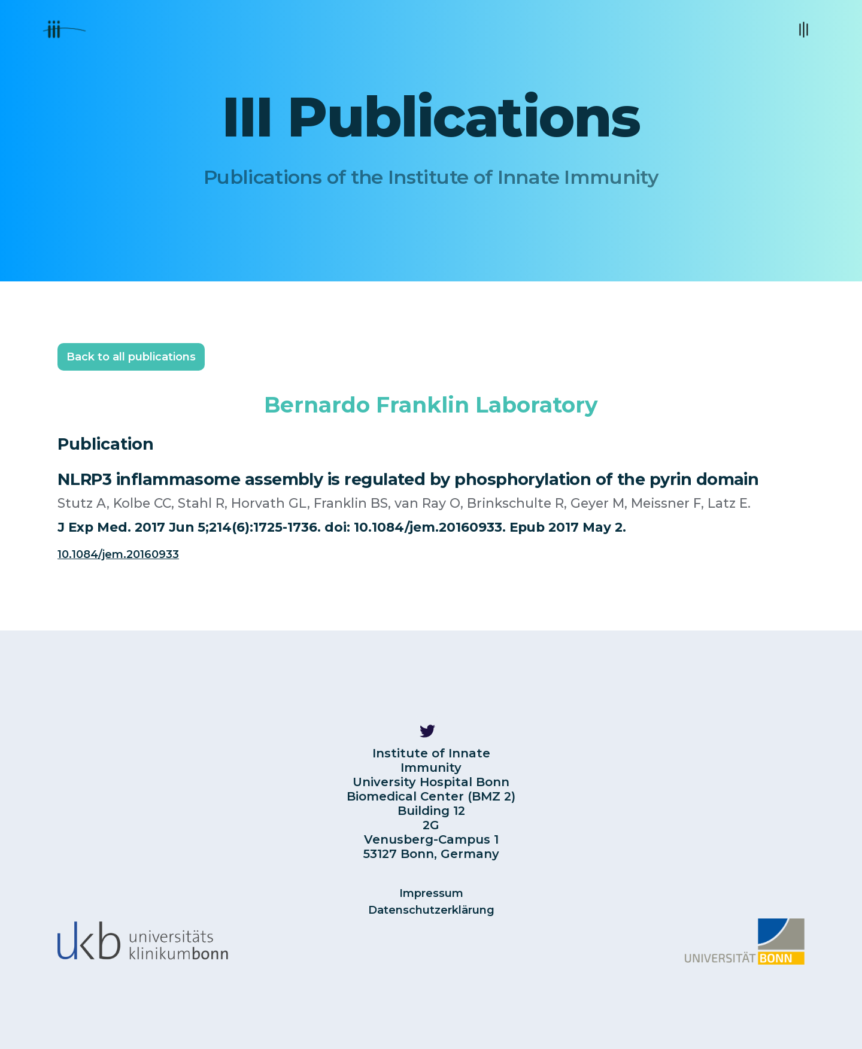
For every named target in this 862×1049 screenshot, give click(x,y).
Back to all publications (131, 356)
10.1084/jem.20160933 (118, 554)
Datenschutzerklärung (431, 910)
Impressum (431, 893)
